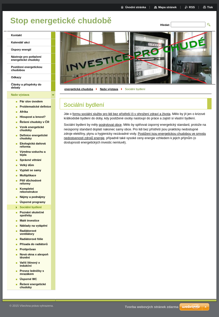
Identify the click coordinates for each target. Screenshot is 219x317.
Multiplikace (28, 175)
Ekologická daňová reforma (33, 145)
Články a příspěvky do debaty (26, 86)
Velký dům (27, 165)
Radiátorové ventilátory (28, 232)
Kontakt (16, 35)
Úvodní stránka (135, 7)
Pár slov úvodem (31, 101)
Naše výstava (109, 89)
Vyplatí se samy (30, 170)
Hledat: (165, 24)
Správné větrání (30, 159)
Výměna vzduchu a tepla (33, 153)
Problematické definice (35, 106)
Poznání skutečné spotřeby (32, 214)
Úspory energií (21, 49)
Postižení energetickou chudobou (26, 68)
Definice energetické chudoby (34, 137)
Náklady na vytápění (33, 225)
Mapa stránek (167, 7)
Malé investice (29, 220)
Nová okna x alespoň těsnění (34, 256)
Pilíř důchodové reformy (30, 182)
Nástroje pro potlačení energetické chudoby (26, 58)
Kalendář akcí (20, 42)
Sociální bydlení (31, 207)
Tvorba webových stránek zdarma (151, 307)
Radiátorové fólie (31, 239)
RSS (192, 7)
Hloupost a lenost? (33, 116)
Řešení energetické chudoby (33, 286)
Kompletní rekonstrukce (29, 190)
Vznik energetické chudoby (32, 129)
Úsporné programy (32, 202)
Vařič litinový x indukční (30, 264)
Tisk (210, 7)
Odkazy (16, 77)
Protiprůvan (28, 249)
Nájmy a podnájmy (32, 196)
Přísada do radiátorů (34, 244)
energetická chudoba (78, 89)
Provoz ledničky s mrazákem (32, 272)
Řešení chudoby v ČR (34, 121)
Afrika (24, 111)
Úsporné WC (28, 279)
